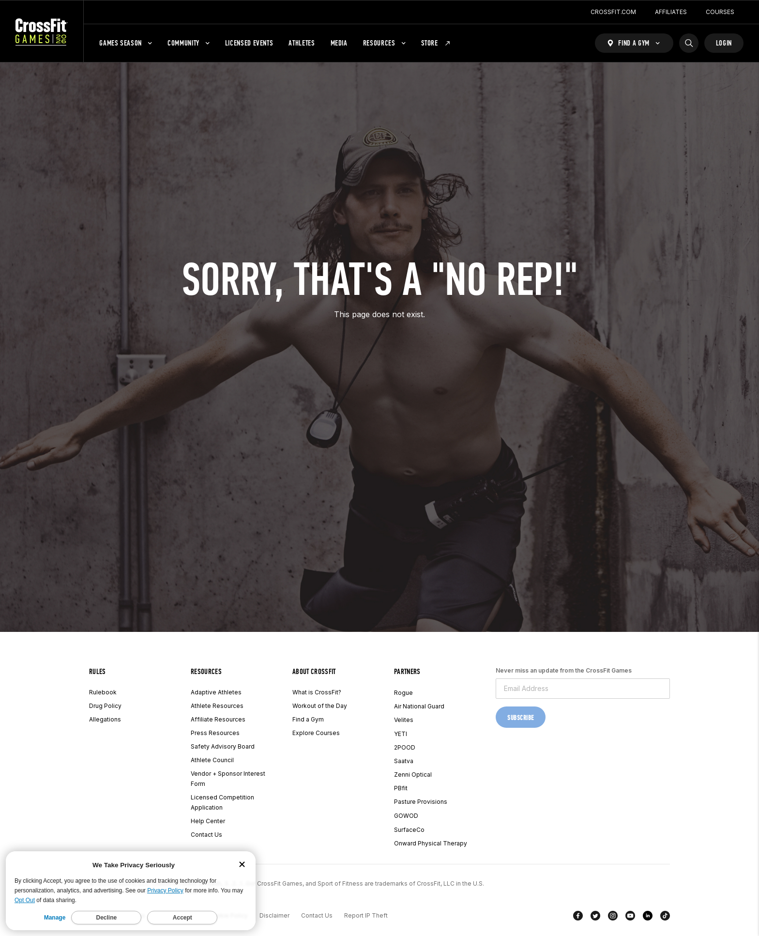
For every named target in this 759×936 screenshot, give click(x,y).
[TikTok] (665, 917)
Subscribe (520, 718)
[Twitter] (595, 917)
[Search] (688, 43)
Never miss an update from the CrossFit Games (564, 670)
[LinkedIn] (648, 917)
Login (724, 42)
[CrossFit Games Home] (41, 31)
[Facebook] (578, 917)
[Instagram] (613, 917)
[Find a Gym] (634, 43)
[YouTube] (630, 917)
